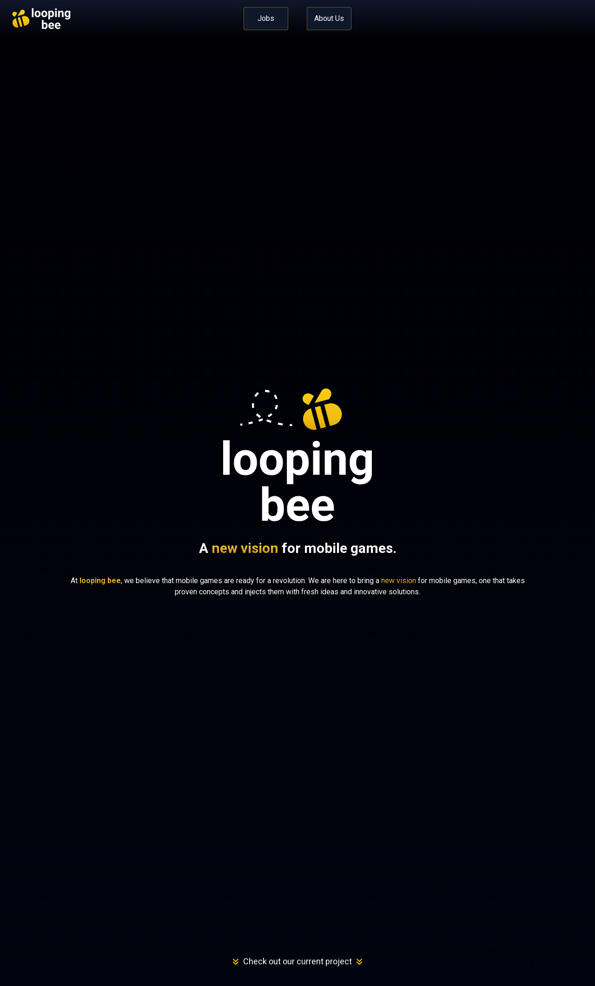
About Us (329, 18)
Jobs (266, 18)
